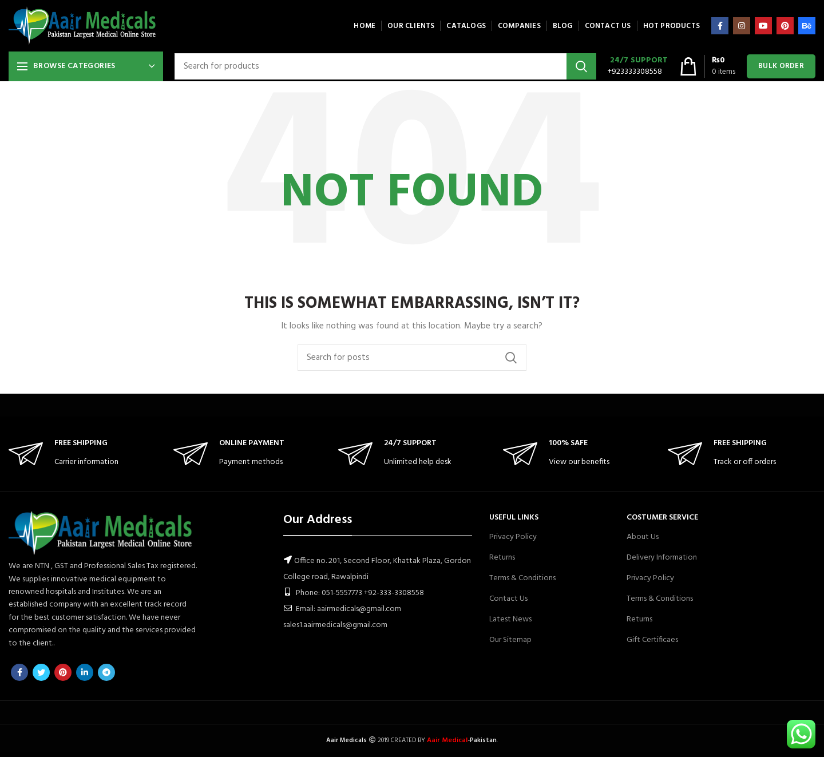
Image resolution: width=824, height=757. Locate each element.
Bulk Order (781, 66)
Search (581, 66)
